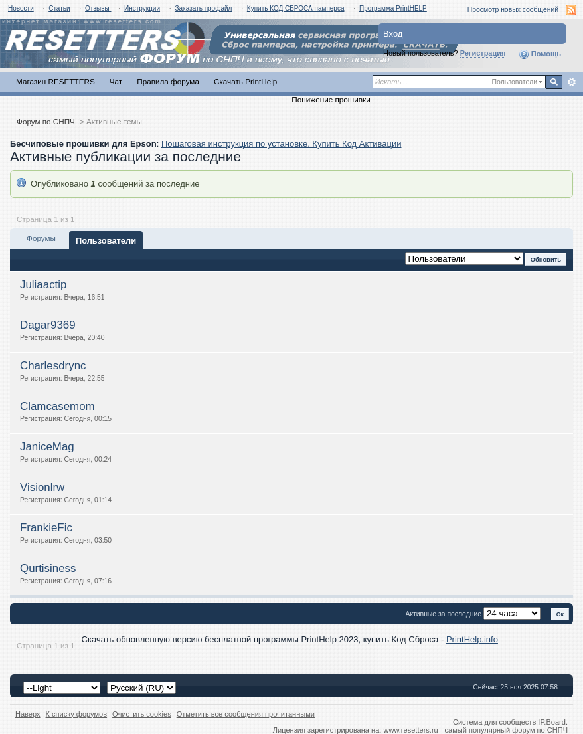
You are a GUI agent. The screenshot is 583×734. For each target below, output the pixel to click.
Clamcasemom (57, 406)
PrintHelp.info (472, 639)
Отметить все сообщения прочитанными (246, 714)
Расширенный (571, 82)
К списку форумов (77, 714)
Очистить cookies (141, 714)
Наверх (28, 714)
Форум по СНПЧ (46, 121)
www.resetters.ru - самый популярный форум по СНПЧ (475, 730)
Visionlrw (42, 487)
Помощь (540, 54)
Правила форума (168, 81)
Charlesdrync (53, 365)
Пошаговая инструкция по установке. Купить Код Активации (281, 144)
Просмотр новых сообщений (512, 9)
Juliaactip (43, 284)
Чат (116, 81)
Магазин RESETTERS (55, 81)
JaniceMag (47, 446)
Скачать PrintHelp (245, 81)
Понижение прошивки (331, 99)
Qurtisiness (48, 568)
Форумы (41, 238)
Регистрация (483, 53)
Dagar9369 (48, 325)
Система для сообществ (494, 722)
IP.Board (552, 722)
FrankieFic (46, 527)
